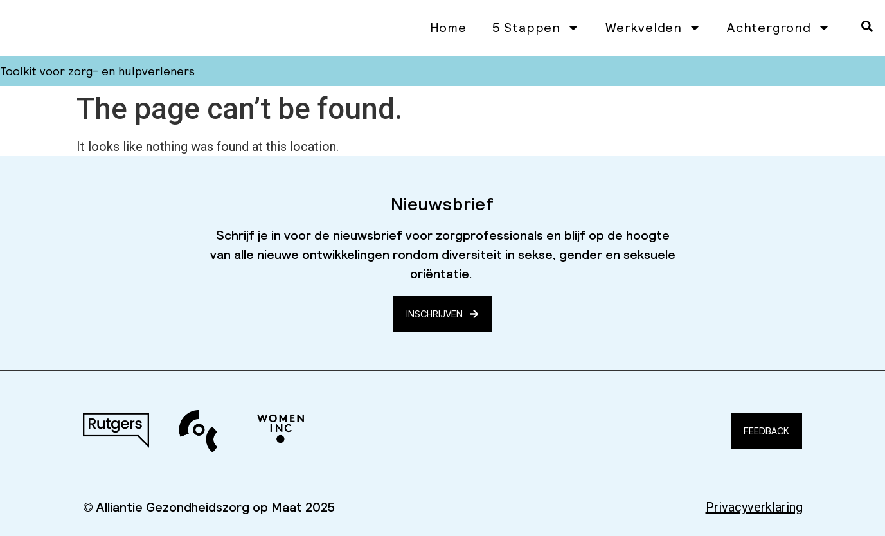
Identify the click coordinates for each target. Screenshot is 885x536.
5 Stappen (536, 27)
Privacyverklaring (754, 507)
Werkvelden (653, 27)
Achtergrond (778, 27)
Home (448, 28)
